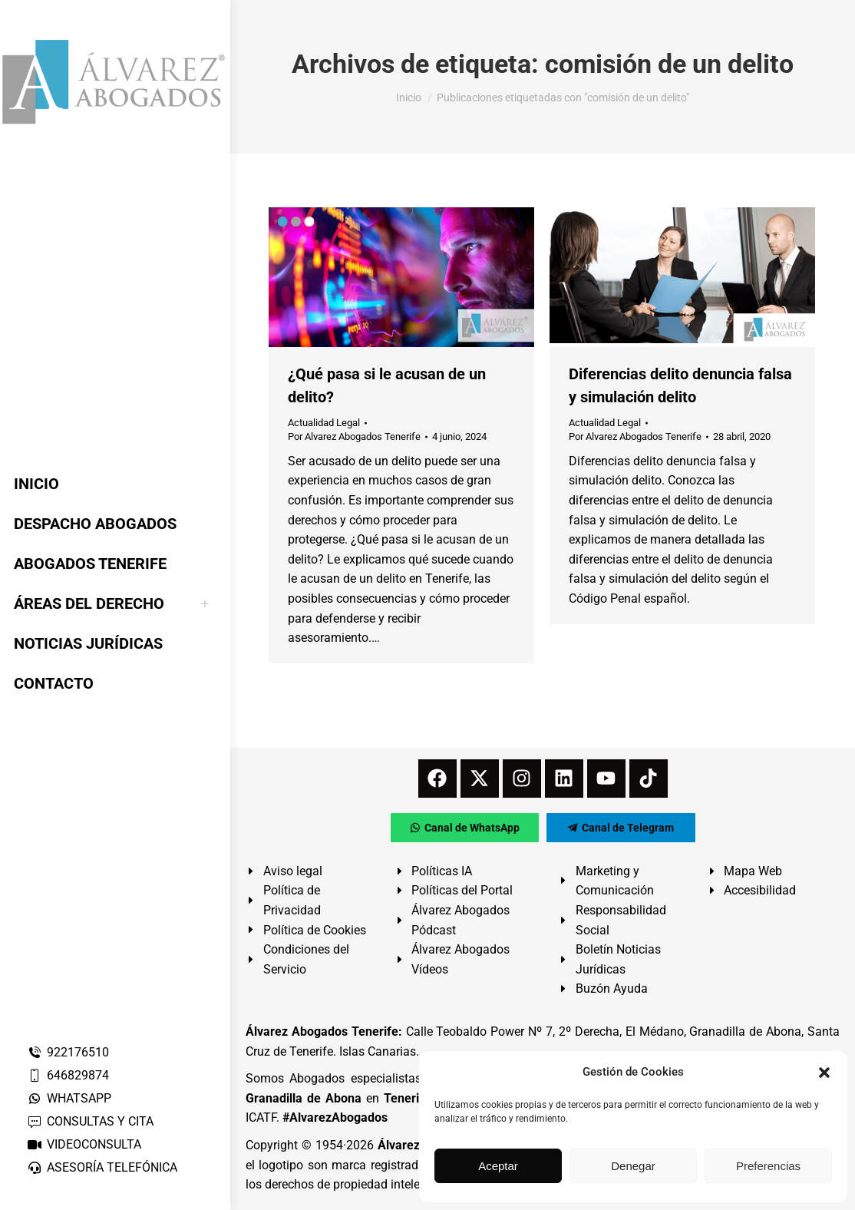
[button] (824, 1072)
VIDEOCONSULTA (84, 1144)
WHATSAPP (69, 1098)
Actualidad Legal (324, 422)
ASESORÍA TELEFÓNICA (102, 1167)
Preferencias (768, 1165)
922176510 (68, 1052)
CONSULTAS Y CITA (90, 1121)
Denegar (633, 1165)
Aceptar (498, 1165)
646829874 (68, 1075)
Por (354, 436)
